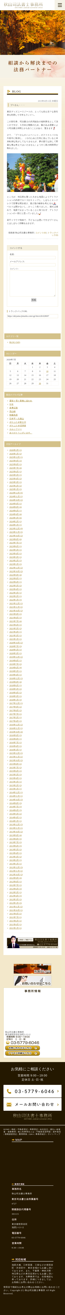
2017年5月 (14, 717)
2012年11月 (14, 871)
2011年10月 (14, 910)
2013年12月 (14, 824)
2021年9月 (14, 614)
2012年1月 (14, 903)
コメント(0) (41, 233)
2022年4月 (14, 589)
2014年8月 (14, 803)
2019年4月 (14, 675)
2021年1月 (14, 639)
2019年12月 (14, 657)
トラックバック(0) (53, 234)
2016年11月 (14, 728)
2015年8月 (14, 764)
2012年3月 (14, 899)
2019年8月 (14, 660)
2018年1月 (14, 700)
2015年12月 (14, 753)
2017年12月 (14, 703)
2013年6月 (14, 846)
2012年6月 (14, 889)
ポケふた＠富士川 (17, 422)
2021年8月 (14, 618)
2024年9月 (14, 503)
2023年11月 (14, 532)
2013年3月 (14, 857)
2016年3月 (14, 750)
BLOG (12, 342)
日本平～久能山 (16, 418)
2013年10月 (14, 832)
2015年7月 (14, 767)
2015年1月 (14, 789)
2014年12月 (14, 792)
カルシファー (15, 429)
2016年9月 (14, 735)
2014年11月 (14, 796)
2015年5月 (14, 774)
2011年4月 (14, 924)
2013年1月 (14, 864)
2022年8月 (14, 578)
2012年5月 (14, 892)
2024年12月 (14, 493)
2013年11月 (14, 828)
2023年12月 (14, 528)
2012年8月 (14, 881)
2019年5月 (14, 671)
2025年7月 (14, 468)
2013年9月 (14, 835)
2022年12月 (14, 568)
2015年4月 (14, 778)
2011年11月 (14, 906)
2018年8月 (14, 682)
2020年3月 (14, 653)
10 (47, 371)
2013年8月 (14, 839)
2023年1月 (14, 564)
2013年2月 (14, 860)
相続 (13, 1129)
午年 (11, 404)
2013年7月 (14, 842)
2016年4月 (14, 746)
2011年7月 (14, 917)
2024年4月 (14, 514)
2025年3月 (14, 482)
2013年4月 (14, 853)
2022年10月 (14, 571)
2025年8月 (14, 464)
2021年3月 (14, 635)
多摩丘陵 (13, 408)
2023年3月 (14, 557)
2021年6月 (14, 625)
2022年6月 (14, 582)
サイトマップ (54, 1134)
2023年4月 (14, 553)
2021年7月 (14, 621)
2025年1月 (14, 489)
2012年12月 (14, 867)
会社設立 (44, 1129)
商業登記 (34, 1129)
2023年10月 (14, 536)
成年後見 (57, 1132)
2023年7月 (14, 543)
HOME (6, 1129)
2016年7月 (14, 742)
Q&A (31, 1134)
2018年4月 (14, 692)
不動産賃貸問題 (43, 1132)
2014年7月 (14, 806)
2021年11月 (14, 607)
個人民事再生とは (26, 1132)
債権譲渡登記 (11, 1134)
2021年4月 (14, 632)
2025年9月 (14, 461)
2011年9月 (14, 914)
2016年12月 (14, 725)
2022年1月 (14, 600)
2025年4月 (14, 478)
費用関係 (23, 1134)
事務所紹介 (41, 1134)
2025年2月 (14, 486)
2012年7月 (14, 885)
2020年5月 (14, 650)
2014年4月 (14, 817)
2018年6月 (14, 685)
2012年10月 (14, 874)
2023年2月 (14, 560)
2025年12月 (14, 457)
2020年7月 (14, 646)
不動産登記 (23, 1129)
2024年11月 (14, 496)
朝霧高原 (13, 415)
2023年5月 (14, 550)
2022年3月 (14, 593)
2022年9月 (14, 575)
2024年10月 (14, 500)
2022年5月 (14, 585)
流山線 (12, 411)
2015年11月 (14, 757)
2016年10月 (14, 732)
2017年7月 (14, 714)
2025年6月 (14, 471)
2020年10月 (14, 643)
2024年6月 (14, 511)
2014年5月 (14, 814)
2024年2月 (14, 521)
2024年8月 (14, 507)
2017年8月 (14, 710)
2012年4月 (14, 896)
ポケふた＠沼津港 (17, 425)
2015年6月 (14, 771)
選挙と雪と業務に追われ (20, 401)
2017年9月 (14, 707)
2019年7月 (14, 664)
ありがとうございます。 (20, 433)
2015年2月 (14, 785)
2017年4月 (14, 721)
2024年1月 (14, 525)
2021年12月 (14, 603)
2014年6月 (14, 810)
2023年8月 (14, 539)
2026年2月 (14, 450)
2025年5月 (14, 475)
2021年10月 (14, 610)
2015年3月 (14, 782)
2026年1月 (14, 454)
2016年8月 (14, 739)
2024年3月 (14, 518)
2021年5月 (14, 628)
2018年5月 (14, 689)
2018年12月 (14, 678)
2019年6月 (14, 667)
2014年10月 (14, 799)
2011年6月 (14, 921)
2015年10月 (14, 760)
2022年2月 (14, 596)
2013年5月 (14, 849)
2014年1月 (14, 821)
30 (40, 383)
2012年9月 (14, 878)
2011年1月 (14, 928)
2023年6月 (14, 546)
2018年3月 (14, 696)
